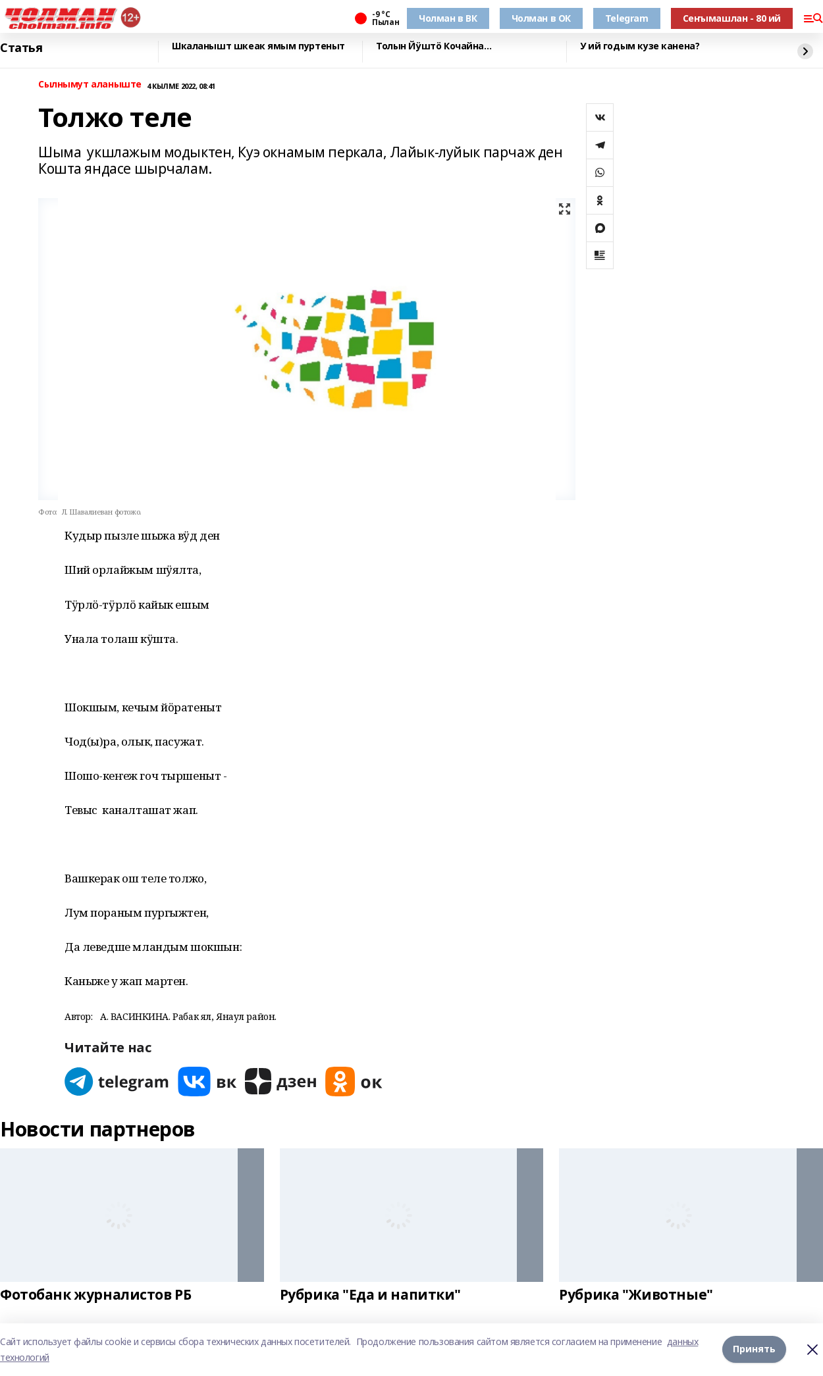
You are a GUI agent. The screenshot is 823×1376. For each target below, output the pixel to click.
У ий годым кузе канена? (639, 46)
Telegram (627, 18)
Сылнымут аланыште (90, 84)
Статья (21, 48)
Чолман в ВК (448, 18)
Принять (754, 1349)
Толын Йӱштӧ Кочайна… (434, 46)
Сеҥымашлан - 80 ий (732, 18)
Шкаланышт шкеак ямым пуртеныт (258, 46)
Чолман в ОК (541, 18)
